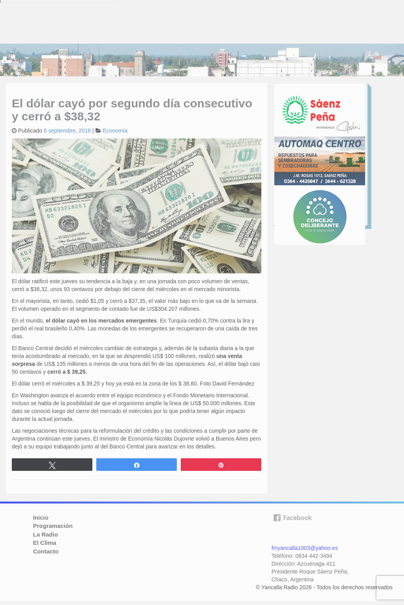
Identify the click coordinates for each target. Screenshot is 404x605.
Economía (115, 130)
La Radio (45, 534)
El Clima (44, 542)
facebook (292, 526)
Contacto (46, 551)
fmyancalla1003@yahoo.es (305, 548)
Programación (53, 525)
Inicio (40, 517)
